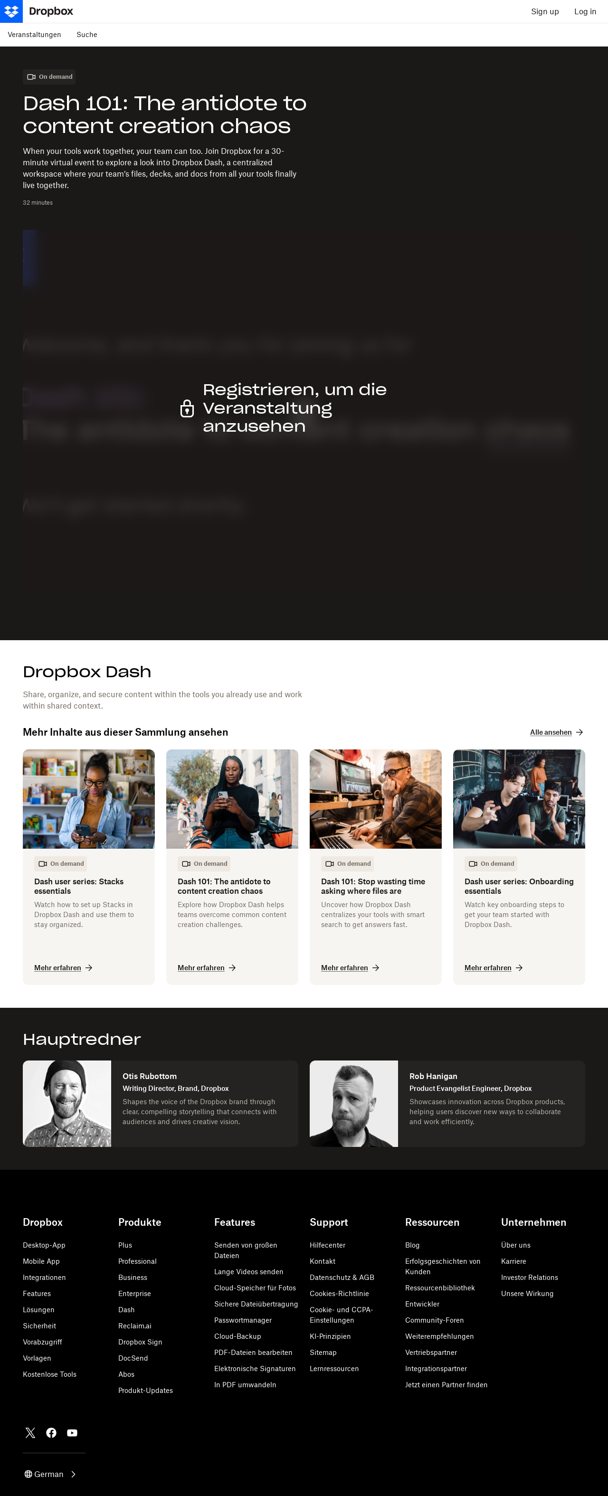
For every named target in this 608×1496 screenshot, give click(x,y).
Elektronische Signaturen (255, 1368)
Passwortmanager (243, 1320)
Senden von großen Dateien (245, 1250)
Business (132, 1277)
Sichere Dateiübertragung (256, 1304)
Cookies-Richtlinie (339, 1293)
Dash (126, 1310)
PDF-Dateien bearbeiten (253, 1352)
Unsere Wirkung (527, 1293)
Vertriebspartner (431, 1352)
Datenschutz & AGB (342, 1277)
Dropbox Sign (140, 1342)
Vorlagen (37, 1358)
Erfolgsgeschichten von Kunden (443, 1266)
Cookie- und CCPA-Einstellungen (341, 1315)
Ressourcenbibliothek (440, 1288)
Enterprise (134, 1293)
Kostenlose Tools (49, 1374)
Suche (86, 34)
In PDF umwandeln (245, 1385)
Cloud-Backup (237, 1336)
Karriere (513, 1261)
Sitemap (323, 1352)
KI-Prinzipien (330, 1336)
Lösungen (39, 1310)
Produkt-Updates (145, 1390)
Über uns (516, 1245)
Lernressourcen (334, 1368)
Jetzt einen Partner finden (446, 1385)
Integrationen (44, 1277)
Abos (126, 1374)
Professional (137, 1261)
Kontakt (322, 1261)
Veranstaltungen (34, 34)
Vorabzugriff (42, 1342)
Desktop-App (44, 1245)
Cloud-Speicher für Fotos (255, 1288)
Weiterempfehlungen (439, 1336)
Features (37, 1293)
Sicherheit (39, 1326)
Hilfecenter (327, 1245)
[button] (51, 1474)
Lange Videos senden (249, 1272)
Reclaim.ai (135, 1326)
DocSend (133, 1358)
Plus (125, 1245)
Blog (412, 1245)
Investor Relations (529, 1277)
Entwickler (422, 1304)
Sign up (545, 11)
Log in (585, 11)
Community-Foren (434, 1320)
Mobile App (41, 1261)
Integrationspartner (436, 1368)
